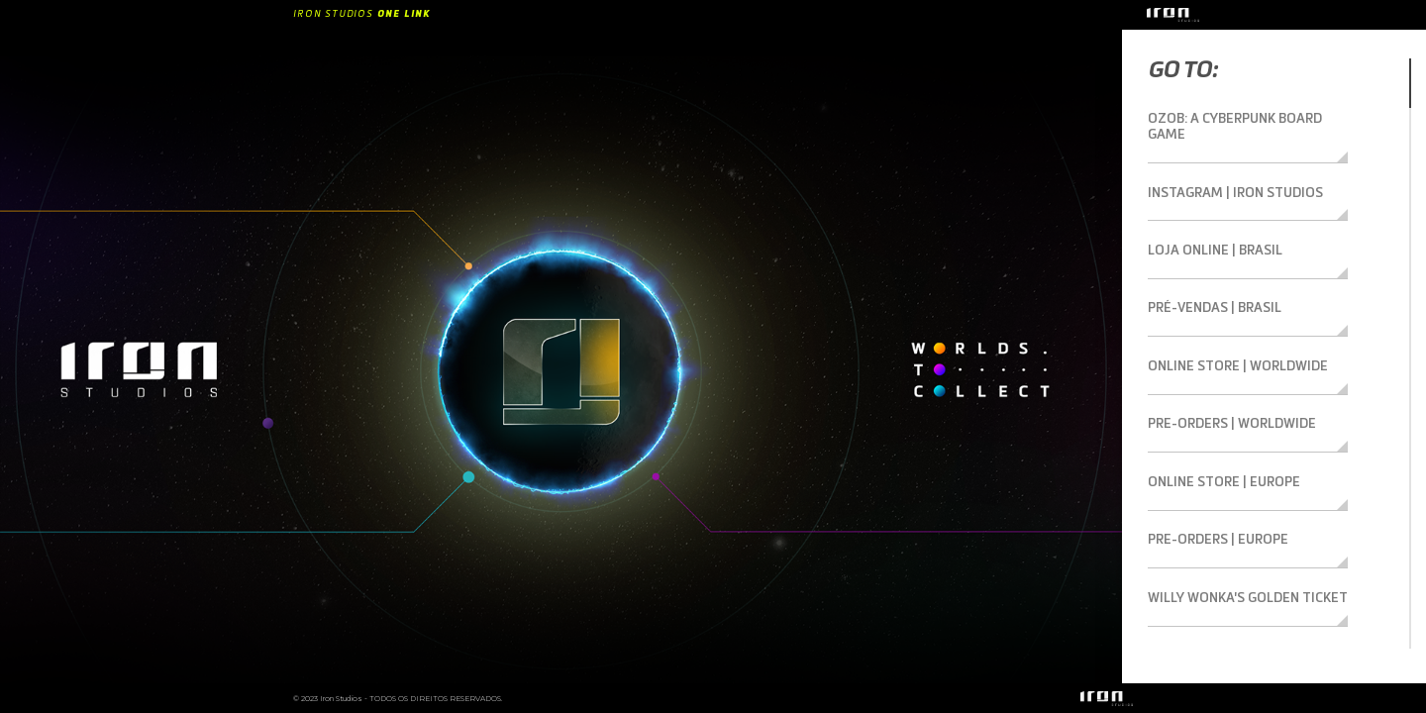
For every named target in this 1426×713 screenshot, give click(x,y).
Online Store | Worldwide (1230, 334)
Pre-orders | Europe (1213, 494)
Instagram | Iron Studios (1227, 172)
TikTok (1169, 602)
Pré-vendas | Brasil (1210, 279)
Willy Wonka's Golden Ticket (1238, 549)
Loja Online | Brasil (1208, 226)
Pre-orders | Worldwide (1226, 387)
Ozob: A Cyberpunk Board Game (1248, 119)
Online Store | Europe (1217, 441)
